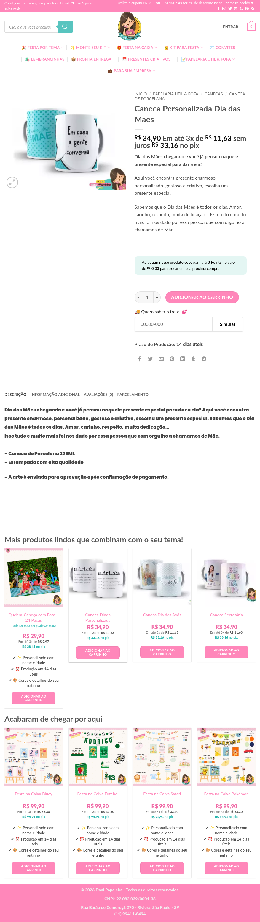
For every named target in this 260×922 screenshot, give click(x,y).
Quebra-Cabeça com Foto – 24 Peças (33, 617)
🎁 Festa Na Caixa (137, 47)
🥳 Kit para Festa (183, 47)
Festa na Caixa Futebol (97, 793)
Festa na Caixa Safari (162, 793)
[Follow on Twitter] (230, 9)
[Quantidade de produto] (148, 297)
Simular (227, 324)
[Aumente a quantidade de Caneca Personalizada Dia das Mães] (157, 297)
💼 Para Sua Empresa (131, 71)
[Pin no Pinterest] (172, 359)
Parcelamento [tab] (133, 394)
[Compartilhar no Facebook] (140, 359)
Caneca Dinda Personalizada (98, 617)
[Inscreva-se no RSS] (252, 9)
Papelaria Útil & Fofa (175, 94)
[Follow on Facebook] (218, 9)
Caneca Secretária (226, 614)
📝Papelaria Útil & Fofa (208, 59)
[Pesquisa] (65, 27)
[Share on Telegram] (204, 359)
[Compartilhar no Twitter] (150, 359)
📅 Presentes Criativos (148, 59)
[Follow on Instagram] (224, 9)
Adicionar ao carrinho (202, 297)
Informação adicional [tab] (55, 394)
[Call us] (241, 9)
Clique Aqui (80, 3)
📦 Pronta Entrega (93, 59)
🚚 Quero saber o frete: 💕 (161, 312)
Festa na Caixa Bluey (33, 793)
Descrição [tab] (15, 394)
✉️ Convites (222, 47)
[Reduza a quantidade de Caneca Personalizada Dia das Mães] (138, 297)
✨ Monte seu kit (90, 47)
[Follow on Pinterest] (247, 9)
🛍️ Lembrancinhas (44, 59)
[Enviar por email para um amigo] (161, 359)
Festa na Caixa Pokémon (226, 793)
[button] (230, 27)
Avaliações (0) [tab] (98, 394)
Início (141, 94)
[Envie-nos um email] (235, 9)
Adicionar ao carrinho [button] (33, 698)
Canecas (214, 94)
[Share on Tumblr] (193, 359)
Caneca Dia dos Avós (162, 614)
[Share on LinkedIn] (183, 359)
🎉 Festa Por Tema (43, 47)
